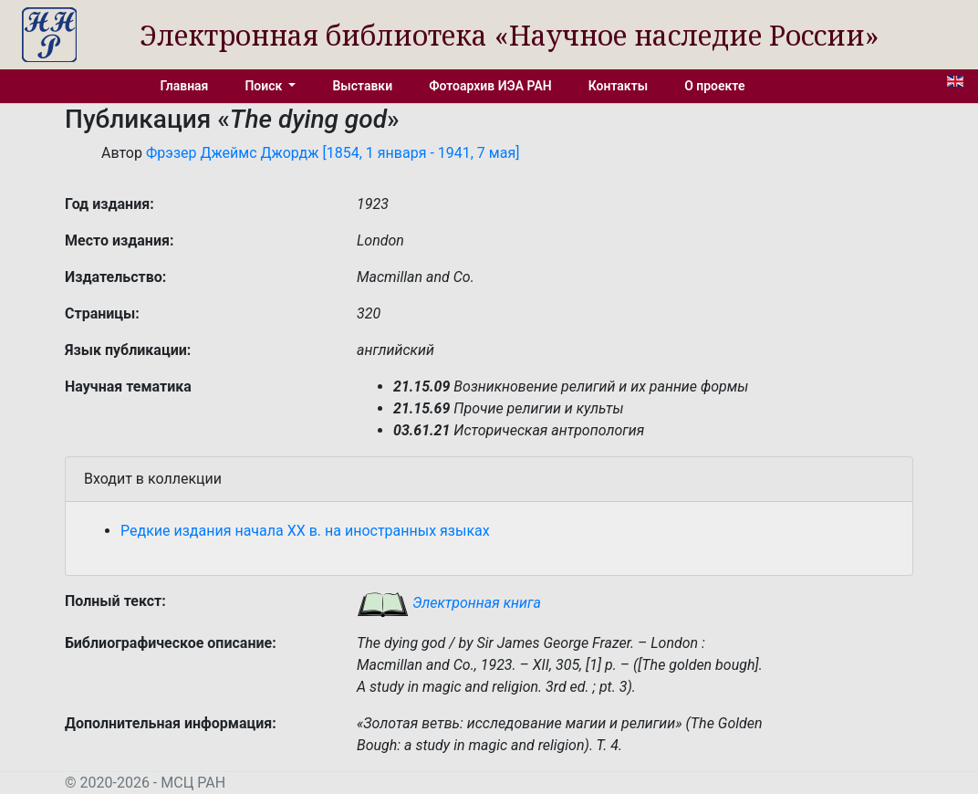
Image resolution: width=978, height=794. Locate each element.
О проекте (714, 85)
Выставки (362, 85)
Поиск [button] (264, 85)
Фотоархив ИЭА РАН (490, 85)
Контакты (618, 85)
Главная (185, 85)
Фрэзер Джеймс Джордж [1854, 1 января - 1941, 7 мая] (332, 153)
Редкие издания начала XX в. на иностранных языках (305, 530)
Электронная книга (449, 602)
